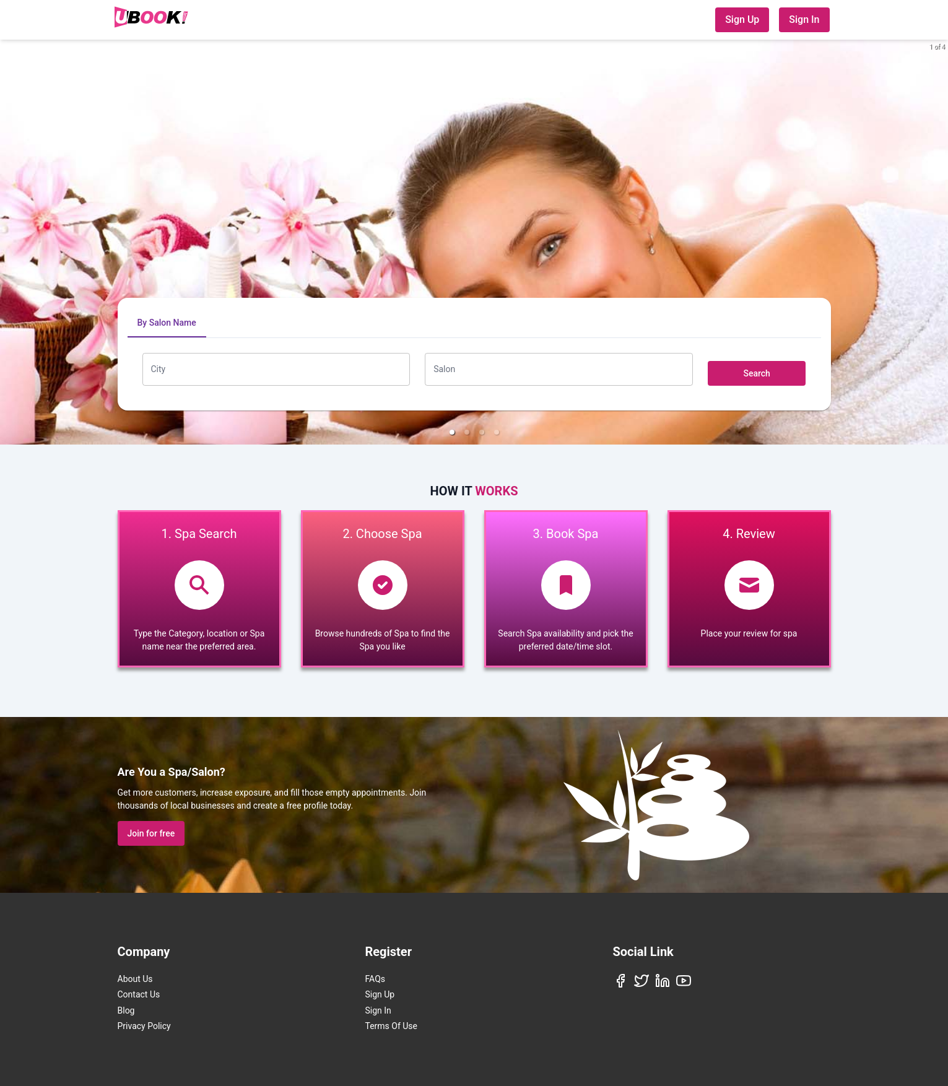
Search (756, 373)
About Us (135, 979)
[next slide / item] (939, 242)
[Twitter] (641, 980)
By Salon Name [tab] (166, 323)
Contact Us (139, 994)
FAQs (375, 979)
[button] (452, 432)
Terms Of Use (391, 1026)
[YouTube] (683, 980)
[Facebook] (620, 980)
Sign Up (742, 19)
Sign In (804, 19)
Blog (126, 1010)
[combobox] (276, 369)
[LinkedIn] (662, 980)
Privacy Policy (144, 1026)
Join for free (151, 833)
